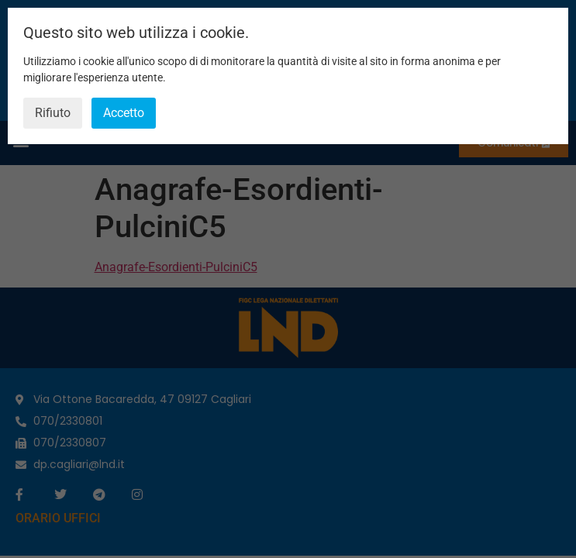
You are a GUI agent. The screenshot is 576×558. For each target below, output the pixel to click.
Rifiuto (53, 112)
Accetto (123, 112)
